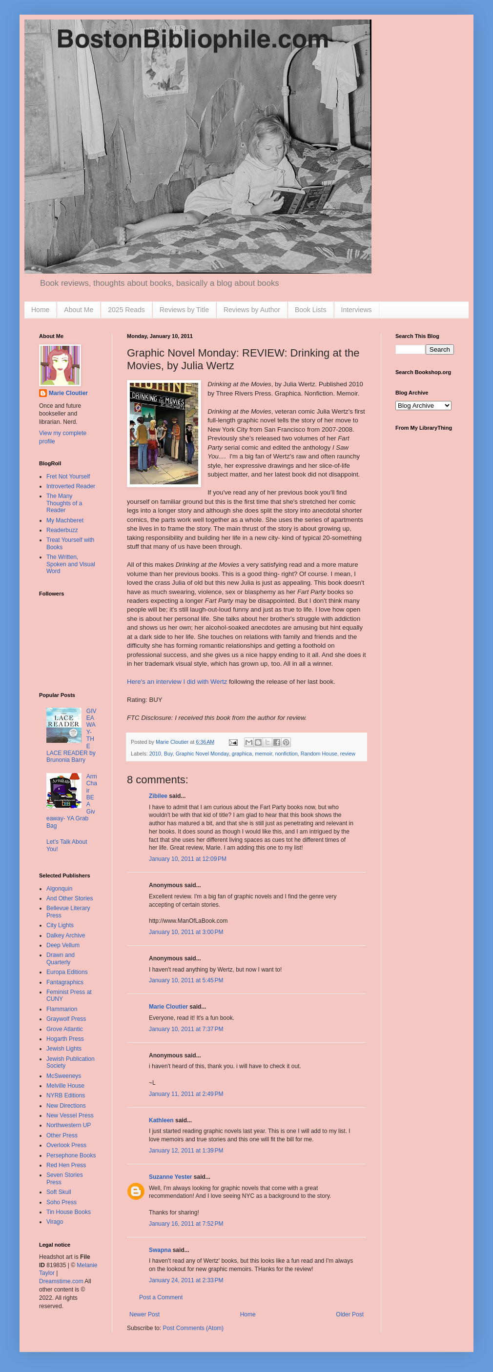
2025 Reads (126, 310)
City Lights (60, 925)
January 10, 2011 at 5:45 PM (186, 980)
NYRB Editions (65, 1095)
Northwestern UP (68, 1125)
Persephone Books (71, 1155)
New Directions (66, 1105)
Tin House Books (68, 1212)
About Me (78, 310)
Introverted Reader (70, 486)
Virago (54, 1221)
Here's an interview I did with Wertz (177, 681)
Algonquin (59, 888)
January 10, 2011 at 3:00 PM (186, 932)
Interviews (356, 310)
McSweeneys (63, 1076)
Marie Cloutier (168, 1006)
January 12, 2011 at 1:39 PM (186, 1150)
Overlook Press (66, 1145)
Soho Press (61, 1202)
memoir (263, 753)
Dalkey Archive (65, 935)
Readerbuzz (62, 530)
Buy (168, 753)
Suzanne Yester (170, 1176)
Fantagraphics (64, 982)
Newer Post (144, 1314)
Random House (319, 753)
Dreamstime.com (61, 1281)
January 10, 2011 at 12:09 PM (187, 858)
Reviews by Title (184, 310)
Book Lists (311, 310)
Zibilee (158, 796)
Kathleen (161, 1120)
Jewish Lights (64, 1048)
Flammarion (61, 1009)
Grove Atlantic (64, 1029)
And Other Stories (69, 898)
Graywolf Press (66, 1018)
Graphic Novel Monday (202, 753)
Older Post (350, 1314)
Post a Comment (161, 1297)
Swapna (160, 1250)
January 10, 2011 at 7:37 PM (186, 1029)
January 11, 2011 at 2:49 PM (186, 1094)
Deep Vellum (63, 945)
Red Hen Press (66, 1165)
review (347, 753)
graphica (242, 753)
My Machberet (64, 520)
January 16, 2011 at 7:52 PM (186, 1223)
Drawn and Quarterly (60, 958)
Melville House (65, 1085)
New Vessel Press (70, 1115)
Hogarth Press (65, 1038)
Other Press (62, 1135)
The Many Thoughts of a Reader (64, 503)
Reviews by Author (252, 310)
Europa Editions (67, 972)
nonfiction (286, 753)
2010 (155, 753)
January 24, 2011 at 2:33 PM (186, 1280)
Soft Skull (58, 1192)
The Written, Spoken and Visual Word (70, 564)
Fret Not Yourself (68, 476)
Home (40, 310)
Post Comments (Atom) (193, 1328)
